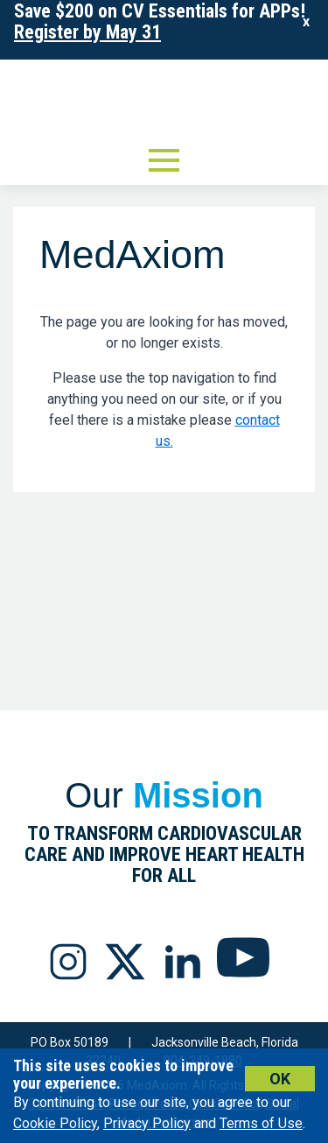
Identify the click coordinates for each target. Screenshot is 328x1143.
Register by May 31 (87, 32)
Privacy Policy (147, 1123)
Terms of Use (261, 1123)
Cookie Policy (55, 1123)
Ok (279, 1078)
